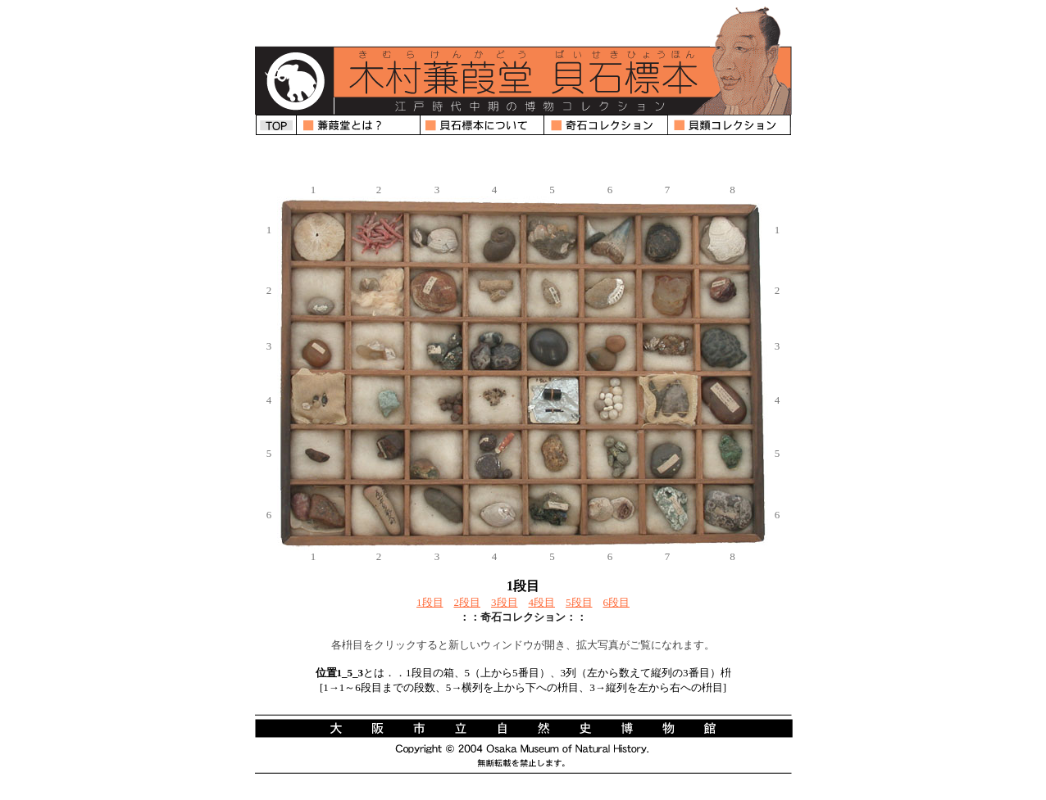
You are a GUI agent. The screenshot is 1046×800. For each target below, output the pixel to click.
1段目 (429, 602)
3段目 (504, 602)
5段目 (579, 602)
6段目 (616, 602)
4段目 (542, 602)
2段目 (467, 602)
